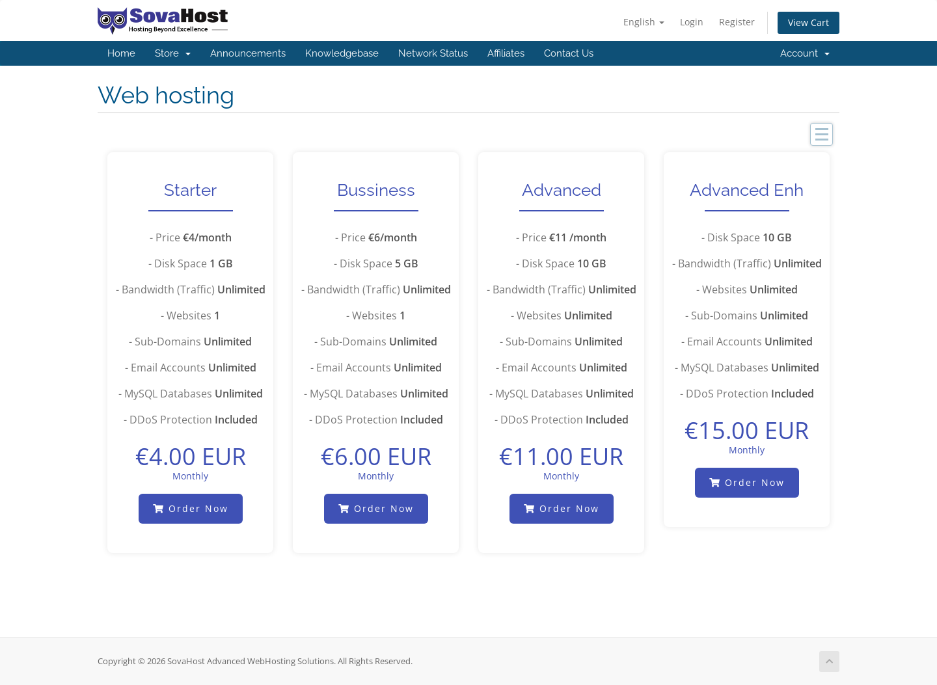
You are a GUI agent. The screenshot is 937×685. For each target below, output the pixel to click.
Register (737, 22)
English (643, 22)
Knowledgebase (342, 53)
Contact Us (568, 53)
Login (691, 22)
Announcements (248, 53)
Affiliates (505, 53)
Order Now (190, 508)
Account (805, 53)
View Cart (808, 22)
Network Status (433, 53)
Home (121, 53)
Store (173, 53)
